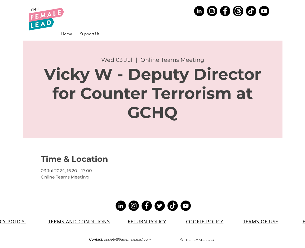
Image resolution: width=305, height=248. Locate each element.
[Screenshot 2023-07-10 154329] (238, 11)
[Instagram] (212, 11)
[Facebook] (225, 11)
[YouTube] (264, 11)
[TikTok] (251, 11)
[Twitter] (159, 206)
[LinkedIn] (199, 11)
